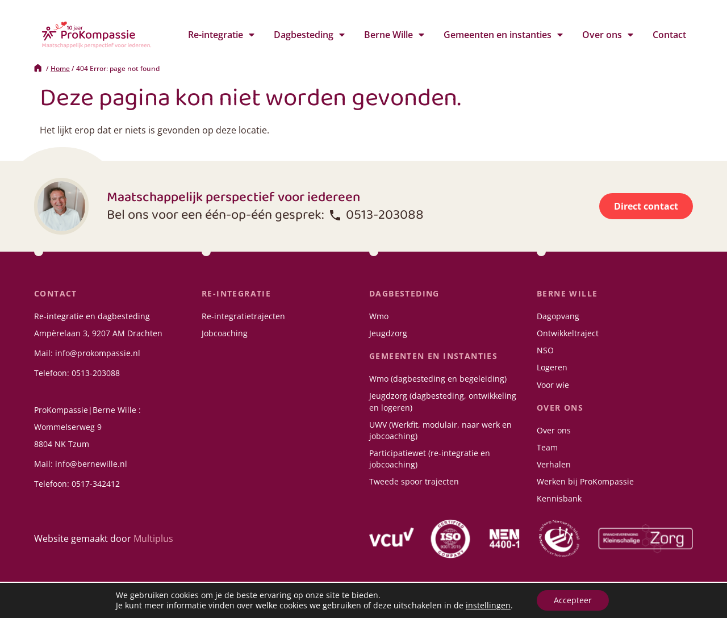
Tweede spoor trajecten (414, 481)
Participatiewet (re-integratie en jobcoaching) (429, 459)
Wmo (378, 316)
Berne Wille (394, 34)
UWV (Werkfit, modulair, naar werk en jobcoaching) (440, 430)
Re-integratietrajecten (243, 316)
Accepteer (573, 600)
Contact (669, 34)
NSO (545, 350)
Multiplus (153, 538)
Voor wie (553, 384)
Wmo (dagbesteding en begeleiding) (438, 378)
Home (60, 68)
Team (547, 447)
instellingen (488, 605)
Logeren (552, 367)
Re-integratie (221, 34)
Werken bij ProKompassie (585, 481)
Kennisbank (559, 498)
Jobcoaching (225, 333)
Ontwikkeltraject (568, 333)
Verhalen (554, 464)
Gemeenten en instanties (503, 34)
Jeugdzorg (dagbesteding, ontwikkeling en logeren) (442, 401)
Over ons (607, 34)
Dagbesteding (309, 34)
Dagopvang (558, 316)
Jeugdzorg (388, 333)
